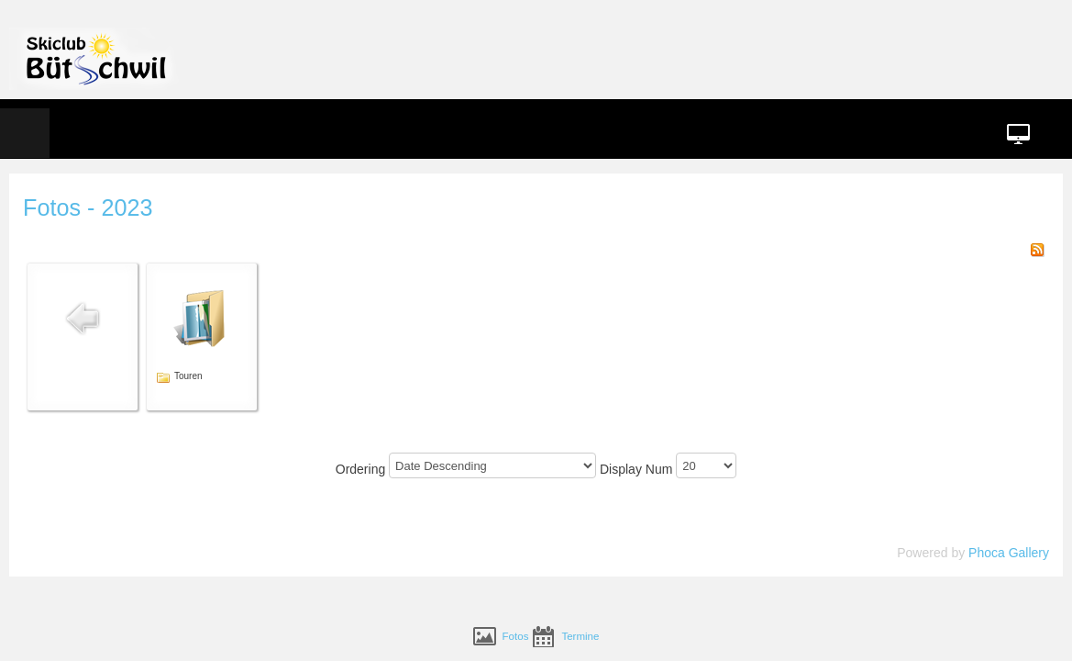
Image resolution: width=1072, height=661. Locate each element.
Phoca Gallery (927, 496)
